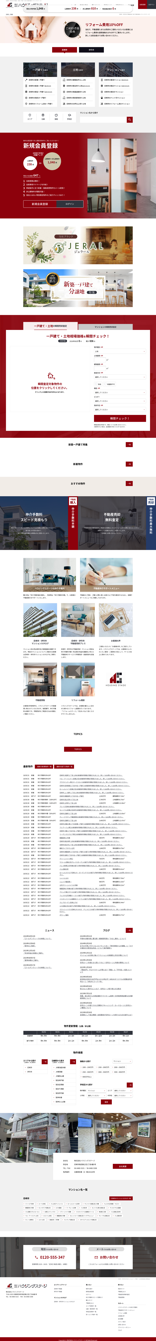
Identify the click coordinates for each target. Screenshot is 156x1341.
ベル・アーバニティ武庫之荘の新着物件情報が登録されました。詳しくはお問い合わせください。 (92, 780)
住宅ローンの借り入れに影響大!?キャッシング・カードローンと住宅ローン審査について (106, 1008)
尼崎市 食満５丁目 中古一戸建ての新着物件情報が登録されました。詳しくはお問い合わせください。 (93, 857)
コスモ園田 (58, 1209)
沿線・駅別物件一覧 (92, 1304)
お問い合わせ (122, 1320)
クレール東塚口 (29, 1221)
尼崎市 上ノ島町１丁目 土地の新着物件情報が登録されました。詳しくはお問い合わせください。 (92, 794)
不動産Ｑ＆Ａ (90, 1299)
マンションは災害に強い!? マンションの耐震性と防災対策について (104, 957)
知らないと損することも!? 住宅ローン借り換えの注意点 (100, 990)
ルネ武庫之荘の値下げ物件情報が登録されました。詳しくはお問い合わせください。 (88, 907)
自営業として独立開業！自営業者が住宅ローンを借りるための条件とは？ (106, 1016)
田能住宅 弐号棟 (54, 1221)
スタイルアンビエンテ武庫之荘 (88, 1221)
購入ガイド (89, 1296)
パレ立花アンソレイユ (57, 1205)
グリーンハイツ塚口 (66, 860)
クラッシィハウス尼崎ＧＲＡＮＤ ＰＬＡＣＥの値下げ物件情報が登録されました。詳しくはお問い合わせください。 (96, 912)
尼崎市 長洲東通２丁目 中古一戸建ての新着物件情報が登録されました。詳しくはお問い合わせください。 (95, 787)
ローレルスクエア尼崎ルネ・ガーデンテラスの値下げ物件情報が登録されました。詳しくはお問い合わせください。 (96, 875)
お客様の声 (121, 1312)
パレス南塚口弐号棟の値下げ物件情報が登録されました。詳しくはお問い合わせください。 (90, 867)
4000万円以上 (87, 1078)
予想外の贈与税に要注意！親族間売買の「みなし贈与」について (103, 940)
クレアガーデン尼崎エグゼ (69, 904)
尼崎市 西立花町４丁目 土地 (69, 801)
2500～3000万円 (87, 1073)
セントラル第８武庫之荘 (98, 1209)
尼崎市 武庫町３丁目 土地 (68, 815)
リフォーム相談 (122, 1309)
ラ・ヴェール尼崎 (71, 1209)
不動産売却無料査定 (124, 1290)
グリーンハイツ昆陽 (65, 1213)
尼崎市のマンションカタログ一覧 (121, 1200)
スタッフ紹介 (122, 1317)
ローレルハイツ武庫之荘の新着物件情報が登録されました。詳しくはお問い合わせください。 (91, 791)
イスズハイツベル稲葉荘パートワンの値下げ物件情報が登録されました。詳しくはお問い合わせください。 (95, 901)
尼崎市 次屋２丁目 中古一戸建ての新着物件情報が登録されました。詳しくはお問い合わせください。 (93, 832)
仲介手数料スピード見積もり (94, 1293)
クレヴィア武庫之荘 (69, 1221)
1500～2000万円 (103, 1069)
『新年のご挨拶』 (29, 947)
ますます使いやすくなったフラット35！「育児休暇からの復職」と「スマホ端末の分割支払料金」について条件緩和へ (106, 948)
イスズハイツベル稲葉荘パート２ (85, 1213)
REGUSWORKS (81, 1338)
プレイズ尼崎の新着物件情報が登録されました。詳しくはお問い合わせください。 (87, 808)
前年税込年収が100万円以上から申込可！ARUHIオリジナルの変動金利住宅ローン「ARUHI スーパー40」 (106, 982)
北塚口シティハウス (50, 1213)
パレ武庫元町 (64, 871)
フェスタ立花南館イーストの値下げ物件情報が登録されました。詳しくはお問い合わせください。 (92, 897)
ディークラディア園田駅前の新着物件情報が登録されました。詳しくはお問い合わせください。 (92, 818)
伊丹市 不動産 (58, 1287)
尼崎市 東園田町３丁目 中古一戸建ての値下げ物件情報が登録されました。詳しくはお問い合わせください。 (96, 853)
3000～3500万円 (103, 1073)
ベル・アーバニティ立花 (31, 1217)
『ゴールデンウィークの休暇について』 (37, 940)
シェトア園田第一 (66, 883)
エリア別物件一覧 (91, 1302)
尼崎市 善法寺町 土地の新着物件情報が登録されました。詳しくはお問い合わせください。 (90, 843)
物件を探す (89, 1284)
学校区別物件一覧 (91, 1307)
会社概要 (120, 1314)
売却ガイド (121, 1284)
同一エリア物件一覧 (92, 1310)
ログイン (88, 1290)
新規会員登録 (90, 1287)
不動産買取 (121, 1293)
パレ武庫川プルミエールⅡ (32, 1213)
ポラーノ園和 (64, 916)
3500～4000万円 (119, 1073)
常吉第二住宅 (102, 1213)
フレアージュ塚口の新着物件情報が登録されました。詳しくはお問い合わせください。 (89, 829)
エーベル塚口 (42, 1205)
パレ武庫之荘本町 (116, 1213)
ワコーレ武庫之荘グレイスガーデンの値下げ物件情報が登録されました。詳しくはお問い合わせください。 (95, 864)
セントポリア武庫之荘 (45, 1209)
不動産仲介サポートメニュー (126, 1306)
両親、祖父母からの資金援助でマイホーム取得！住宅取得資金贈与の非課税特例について (106, 998)
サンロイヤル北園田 (115, 1209)
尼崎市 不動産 (9, 14)
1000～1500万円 (87, 1069)
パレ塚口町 (84, 1209)
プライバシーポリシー (124, 1323)
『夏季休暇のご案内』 (31, 962)
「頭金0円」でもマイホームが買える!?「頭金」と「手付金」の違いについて (106, 972)
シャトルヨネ (64, 880)
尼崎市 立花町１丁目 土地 (68, 804)
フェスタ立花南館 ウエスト (111, 1205)
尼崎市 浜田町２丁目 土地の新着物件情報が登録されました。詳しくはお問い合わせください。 (91, 777)
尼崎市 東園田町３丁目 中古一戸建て (72, 797)
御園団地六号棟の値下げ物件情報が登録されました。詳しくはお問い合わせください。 (89, 890)
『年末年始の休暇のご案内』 (33, 954)
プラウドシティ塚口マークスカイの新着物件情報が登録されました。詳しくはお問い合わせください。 (94, 784)
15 (100, 1037)
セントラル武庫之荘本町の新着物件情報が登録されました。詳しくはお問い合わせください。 (91, 811)
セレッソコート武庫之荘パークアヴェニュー (82, 1217)
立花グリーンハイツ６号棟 (69, 887)
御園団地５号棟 (29, 1209)
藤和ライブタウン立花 (67, 850)
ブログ (120, 1326)
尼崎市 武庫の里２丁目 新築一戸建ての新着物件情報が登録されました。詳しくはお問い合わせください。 (95, 825)
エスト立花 (42, 1221)
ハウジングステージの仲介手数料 (127, 1303)
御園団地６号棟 (61, 1217)
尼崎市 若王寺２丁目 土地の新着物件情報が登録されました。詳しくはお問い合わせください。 (91, 846)
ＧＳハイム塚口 (47, 1217)
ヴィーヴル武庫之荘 (104, 1217)
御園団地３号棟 (65, 839)
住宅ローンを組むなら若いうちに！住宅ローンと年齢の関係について (104, 964)
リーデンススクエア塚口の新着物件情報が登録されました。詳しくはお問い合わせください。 (91, 836)
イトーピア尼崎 (29, 1205)
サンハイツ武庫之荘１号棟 (92, 1205)
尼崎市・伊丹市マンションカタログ (64, 1297)
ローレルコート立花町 (74, 1205)
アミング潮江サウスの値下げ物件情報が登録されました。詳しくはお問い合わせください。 (90, 894)
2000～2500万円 (119, 1069)
